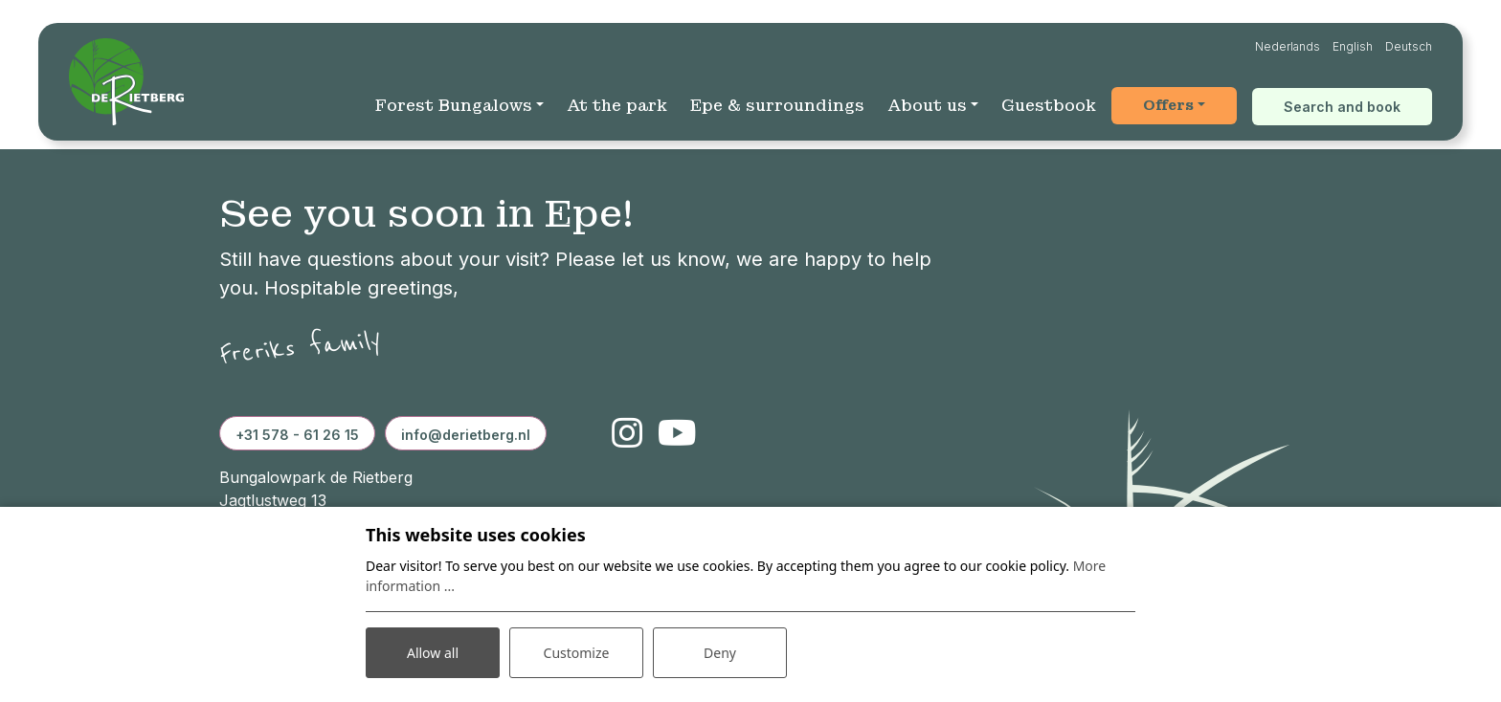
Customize (577, 653)
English (1353, 46)
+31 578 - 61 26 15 (297, 435)
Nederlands (1287, 46)
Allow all (433, 653)
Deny (720, 653)
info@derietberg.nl (465, 435)
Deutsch (1408, 46)
